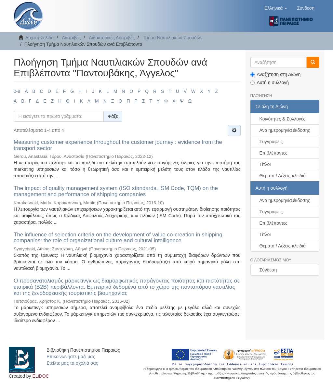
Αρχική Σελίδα (39, 37)
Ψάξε (113, 116)
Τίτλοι (265, 164)
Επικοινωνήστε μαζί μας (71, 356)
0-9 (17, 91)
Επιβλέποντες (273, 153)
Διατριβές (71, 37)
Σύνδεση (268, 269)
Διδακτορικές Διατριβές (112, 37)
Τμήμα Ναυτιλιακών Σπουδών (172, 37)
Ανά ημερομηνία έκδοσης (285, 130)
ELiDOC (40, 376)
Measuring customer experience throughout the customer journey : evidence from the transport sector (118, 145)
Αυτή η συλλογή (269, 82)
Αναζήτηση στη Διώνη (275, 74)
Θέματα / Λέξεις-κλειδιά (283, 175)
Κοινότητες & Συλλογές (282, 118)
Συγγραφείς (271, 141)
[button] (276, 8)
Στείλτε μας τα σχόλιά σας (72, 363)
